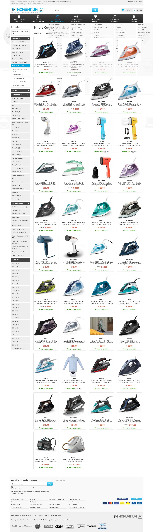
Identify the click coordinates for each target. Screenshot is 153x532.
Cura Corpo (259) (17, 52)
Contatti (32, 499)
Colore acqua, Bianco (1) (19, 119)
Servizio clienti (15, 504)
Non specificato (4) (17, 226)
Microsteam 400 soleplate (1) (20, 221)
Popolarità (50, 33)
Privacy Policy (21, 493)
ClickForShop (60, 480)
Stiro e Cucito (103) (18, 66)
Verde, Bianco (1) (17, 195)
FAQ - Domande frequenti (76, 507)
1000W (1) (15, 267)
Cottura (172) (16, 55)
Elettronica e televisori (95, 19)
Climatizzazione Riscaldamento (76, 20)
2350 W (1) (15, 307)
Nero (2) (14, 141)
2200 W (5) (15, 301)
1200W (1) (15, 273)
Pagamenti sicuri (16, 502)
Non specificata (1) (17, 348)
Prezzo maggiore (79, 33)
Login (130, 2)
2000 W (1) (15, 290)
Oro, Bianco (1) (16, 172)
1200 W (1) (15, 270)
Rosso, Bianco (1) (17, 182)
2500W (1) (15, 321)
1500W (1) (15, 284)
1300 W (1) (15, 277)
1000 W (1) (15, 263)
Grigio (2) (15, 134)
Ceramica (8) (16, 217)
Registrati (138, 2)
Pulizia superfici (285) (18, 42)
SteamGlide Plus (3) (18, 255)
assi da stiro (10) (18, 75)
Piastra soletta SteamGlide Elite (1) (20, 247)
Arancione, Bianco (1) (18, 98)
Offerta (92, 33)
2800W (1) (15, 342)
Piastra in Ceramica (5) (19, 233)
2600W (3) (15, 328)
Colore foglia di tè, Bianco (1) (20, 123)
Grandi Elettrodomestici (38, 19)
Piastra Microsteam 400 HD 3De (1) (20, 237)
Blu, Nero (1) (16, 115)
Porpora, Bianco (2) (18, 175)
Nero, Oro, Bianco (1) (18, 158)
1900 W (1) (15, 287)
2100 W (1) (15, 297)
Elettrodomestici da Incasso (19, 19)
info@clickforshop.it (59, 2)
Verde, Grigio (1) (17, 199)
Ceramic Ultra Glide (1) (19, 214)
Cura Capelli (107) (17, 59)
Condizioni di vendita (17, 499)
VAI (49, 484)
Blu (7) (14, 105)
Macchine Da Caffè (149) (19, 62)
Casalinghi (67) (16, 49)
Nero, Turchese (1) (17, 168)
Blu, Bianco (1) (16, 108)
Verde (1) (15, 192)
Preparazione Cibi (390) (19, 45)
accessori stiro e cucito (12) (20, 70)
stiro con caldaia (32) (19, 82)
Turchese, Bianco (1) (18, 189)
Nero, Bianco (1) (17, 144)
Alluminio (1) (16, 210)
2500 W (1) (15, 318)
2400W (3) (15, 314)
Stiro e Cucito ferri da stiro (20, 31)
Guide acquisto (54, 507)
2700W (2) (15, 335)
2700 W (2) (15, 331)
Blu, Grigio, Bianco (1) (18, 112)
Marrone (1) (15, 138)
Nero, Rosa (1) (16, 161)
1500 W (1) (15, 280)
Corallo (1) (15, 127)
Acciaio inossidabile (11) (19, 207)
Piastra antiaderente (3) (19, 229)
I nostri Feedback (16, 507)
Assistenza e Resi (54, 504)
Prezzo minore (63, 33)
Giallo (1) (15, 131)
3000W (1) (15, 345)
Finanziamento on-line (75, 502)
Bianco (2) (15, 102)
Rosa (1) (14, 178)
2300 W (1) (15, 304)
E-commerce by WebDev (64, 520)
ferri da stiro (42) (19, 78)
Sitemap (53, 520)
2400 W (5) (15, 311)
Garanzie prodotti (54, 502)
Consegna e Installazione (56, 499)
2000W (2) (15, 294)
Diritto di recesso (35, 502)
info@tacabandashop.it (18, 4)
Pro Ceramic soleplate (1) (19, 252)
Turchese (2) (16, 185)
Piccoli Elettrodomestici (57, 19)
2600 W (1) (15, 324)
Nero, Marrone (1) (17, 155)
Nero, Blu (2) (16, 148)
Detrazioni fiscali (35, 507)
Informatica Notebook (114, 19)
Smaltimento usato (74, 499)
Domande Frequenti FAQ (35, 4)
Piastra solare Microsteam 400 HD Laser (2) (20, 242)
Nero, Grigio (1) (16, 151)
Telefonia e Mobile (133, 19)
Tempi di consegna (36, 504)
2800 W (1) (15, 338)
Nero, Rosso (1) (16, 165)
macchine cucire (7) (19, 85)
